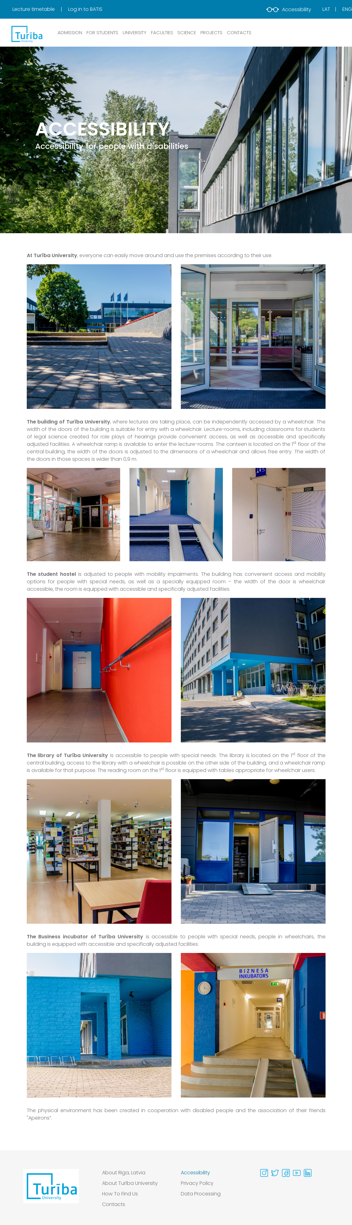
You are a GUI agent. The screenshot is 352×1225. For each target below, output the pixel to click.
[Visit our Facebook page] (286, 1173)
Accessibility (288, 9)
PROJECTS (211, 32)
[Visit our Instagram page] (264, 1173)
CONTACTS (239, 32)
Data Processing (201, 1193)
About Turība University (130, 1183)
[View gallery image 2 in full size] (253, 336)
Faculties (162, 32)
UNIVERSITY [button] (135, 32)
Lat (326, 9)
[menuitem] (39, 9)
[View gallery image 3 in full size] (279, 514)
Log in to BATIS (85, 9)
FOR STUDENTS (102, 32)
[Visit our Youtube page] (297, 1173)
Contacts (113, 1204)
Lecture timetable (34, 9)
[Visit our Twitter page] (275, 1173)
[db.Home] (26, 33)
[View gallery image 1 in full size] (99, 336)
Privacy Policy (197, 1183)
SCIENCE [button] (186, 32)
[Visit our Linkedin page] (308, 1173)
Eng (347, 9)
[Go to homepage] (51, 1190)
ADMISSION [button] (70, 32)
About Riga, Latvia (123, 1172)
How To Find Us (120, 1193)
